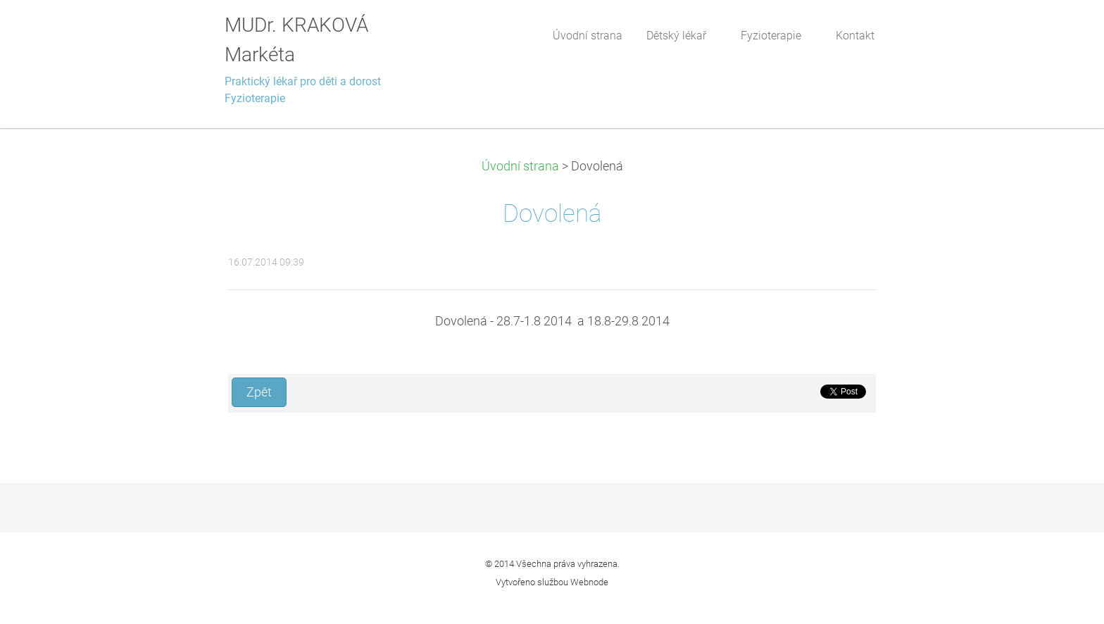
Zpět (259, 392)
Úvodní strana (520, 166)
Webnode (589, 582)
